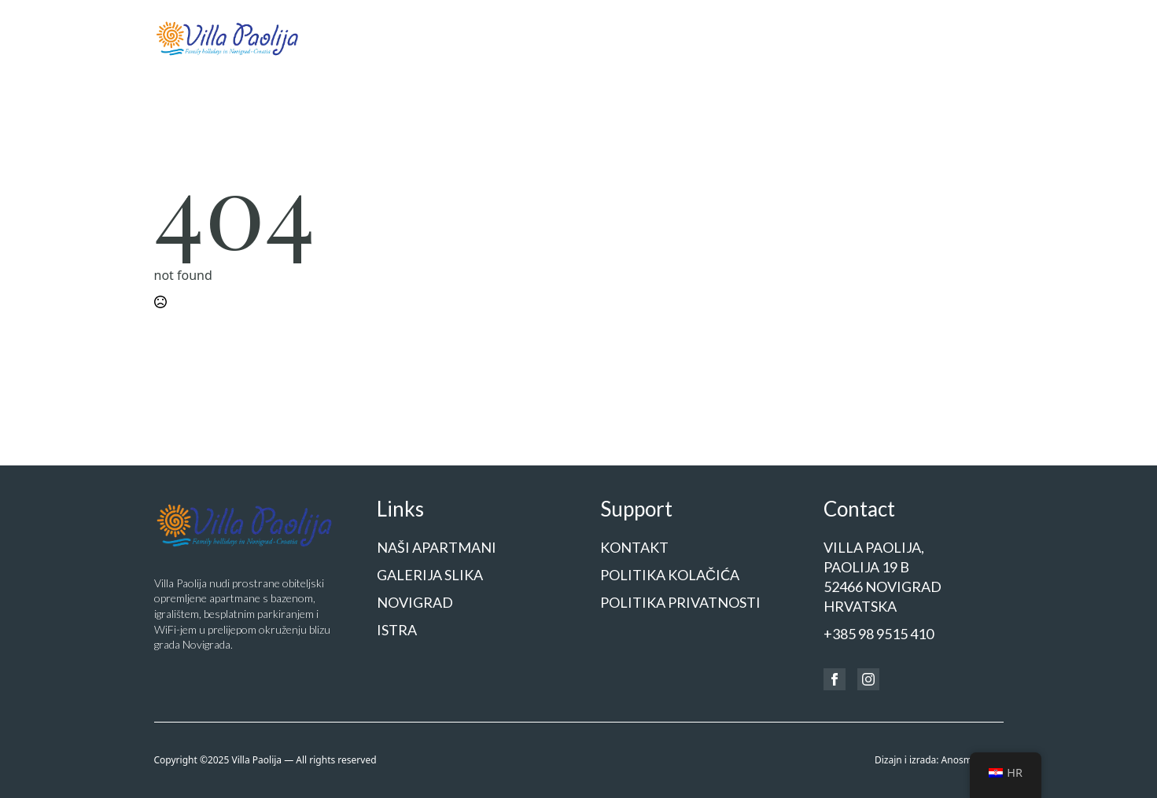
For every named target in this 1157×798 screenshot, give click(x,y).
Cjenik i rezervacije (888, 36)
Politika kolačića (669, 574)
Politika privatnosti (680, 602)
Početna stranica (447, 36)
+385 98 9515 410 (879, 633)
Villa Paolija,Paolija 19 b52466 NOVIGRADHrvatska (882, 577)
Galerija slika (665, 36)
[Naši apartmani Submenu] (602, 38)
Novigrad (746, 36)
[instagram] (868, 679)
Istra (804, 36)
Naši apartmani (554, 36)
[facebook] (835, 679)
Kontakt (981, 36)
